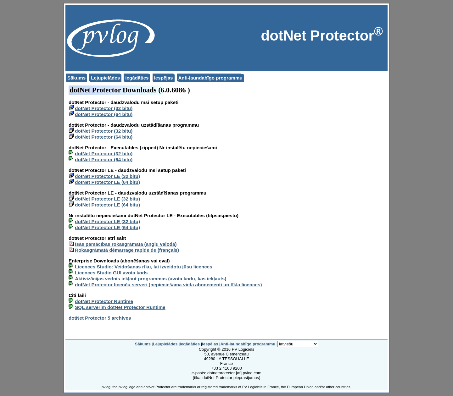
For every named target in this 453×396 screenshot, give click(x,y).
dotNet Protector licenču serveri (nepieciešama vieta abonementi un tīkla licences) (168, 284)
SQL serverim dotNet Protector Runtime (120, 307)
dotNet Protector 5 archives (100, 318)
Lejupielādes (105, 77)
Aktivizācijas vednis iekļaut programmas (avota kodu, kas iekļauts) (150, 278)
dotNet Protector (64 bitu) (103, 114)
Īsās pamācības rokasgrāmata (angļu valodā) (125, 244)
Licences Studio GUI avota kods (111, 272)
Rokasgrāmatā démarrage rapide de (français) (127, 250)
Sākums (76, 77)
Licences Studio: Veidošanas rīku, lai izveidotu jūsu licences (143, 266)
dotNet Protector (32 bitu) (103, 108)
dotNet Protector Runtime (104, 301)
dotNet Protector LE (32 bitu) (107, 176)
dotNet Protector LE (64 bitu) (107, 182)
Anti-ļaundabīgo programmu (210, 77)
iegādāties (136, 77)
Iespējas (163, 77)
